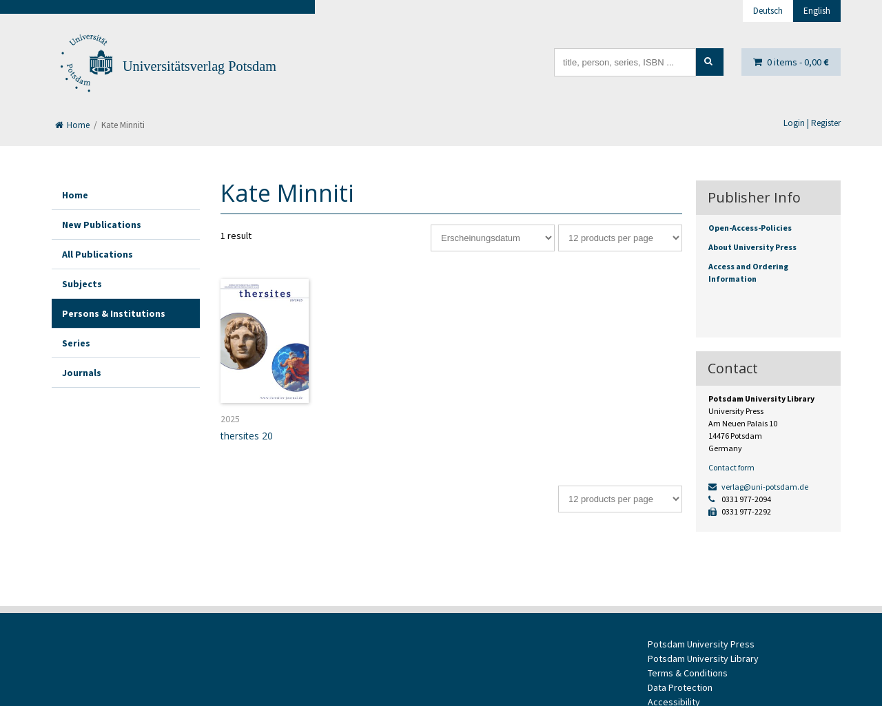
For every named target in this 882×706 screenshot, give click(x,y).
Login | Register (812, 123)
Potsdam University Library (703, 658)
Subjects (82, 284)
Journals (81, 372)
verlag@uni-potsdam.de (758, 486)
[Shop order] (493, 238)
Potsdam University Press (701, 644)
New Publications (101, 224)
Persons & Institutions (113, 313)
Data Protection (680, 687)
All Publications (97, 254)
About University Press (752, 247)
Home (72, 125)
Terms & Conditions (688, 673)
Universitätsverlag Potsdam (199, 66)
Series (76, 343)
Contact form (731, 467)
